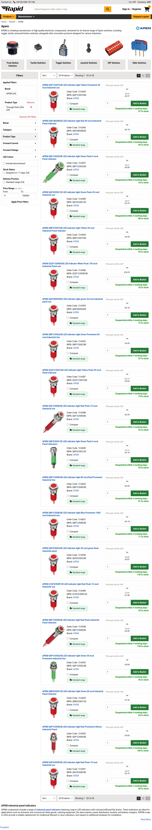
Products (7, 16)
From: (6, 191)
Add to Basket (139, 103)
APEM (76, 98)
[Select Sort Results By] (48, 75)
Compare (72, 103)
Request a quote (141, 16)
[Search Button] (107, 9)
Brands (12, 22)
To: (23, 191)
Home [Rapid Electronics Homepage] (4, 22)
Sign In (126, 9)
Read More (146, 819)
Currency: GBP (144, 2)
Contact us (6, 2)
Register (136, 9)
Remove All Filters (28, 117)
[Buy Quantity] (118, 103)
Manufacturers (25, 16)
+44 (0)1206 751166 (24, 2)
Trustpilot (4, 827)
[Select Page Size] (65, 75)
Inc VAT (131, 2)
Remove (30, 102)
